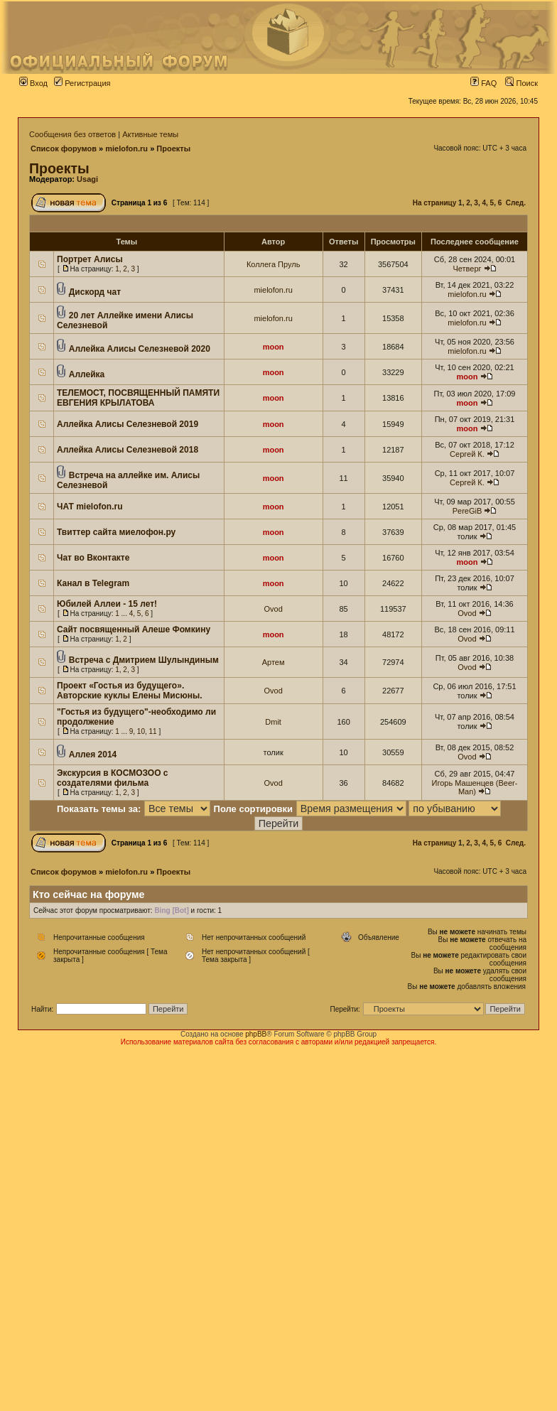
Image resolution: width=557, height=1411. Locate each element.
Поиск (521, 83)
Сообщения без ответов (72, 134)
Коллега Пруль (274, 264)
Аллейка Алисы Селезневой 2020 (139, 349)
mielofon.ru (126, 148)
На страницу (435, 203)
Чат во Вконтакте (93, 558)
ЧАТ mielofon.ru (90, 507)
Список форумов (64, 148)
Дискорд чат (95, 292)
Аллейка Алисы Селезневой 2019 (127, 424)
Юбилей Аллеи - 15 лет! (107, 604)
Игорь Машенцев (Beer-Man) (475, 787)
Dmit (273, 722)
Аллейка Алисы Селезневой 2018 (127, 450)
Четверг (467, 268)
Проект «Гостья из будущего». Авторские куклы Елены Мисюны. (129, 691)
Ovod (273, 609)
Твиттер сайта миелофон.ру (116, 532)
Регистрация (82, 83)
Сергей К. (467, 454)
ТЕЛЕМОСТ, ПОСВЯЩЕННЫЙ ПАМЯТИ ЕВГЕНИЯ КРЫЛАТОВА (138, 398)
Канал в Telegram (93, 583)
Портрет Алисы (90, 259)
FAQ (483, 83)
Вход (33, 83)
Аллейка (86, 374)
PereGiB (467, 511)
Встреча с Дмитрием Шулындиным (144, 660)
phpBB (255, 1034)
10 (141, 731)
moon (273, 346)
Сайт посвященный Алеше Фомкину (133, 629)
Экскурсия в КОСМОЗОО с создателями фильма (112, 778)
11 (153, 731)
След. (516, 203)
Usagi (87, 179)
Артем (273, 662)
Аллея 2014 (93, 754)
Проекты (173, 148)
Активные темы (150, 134)
